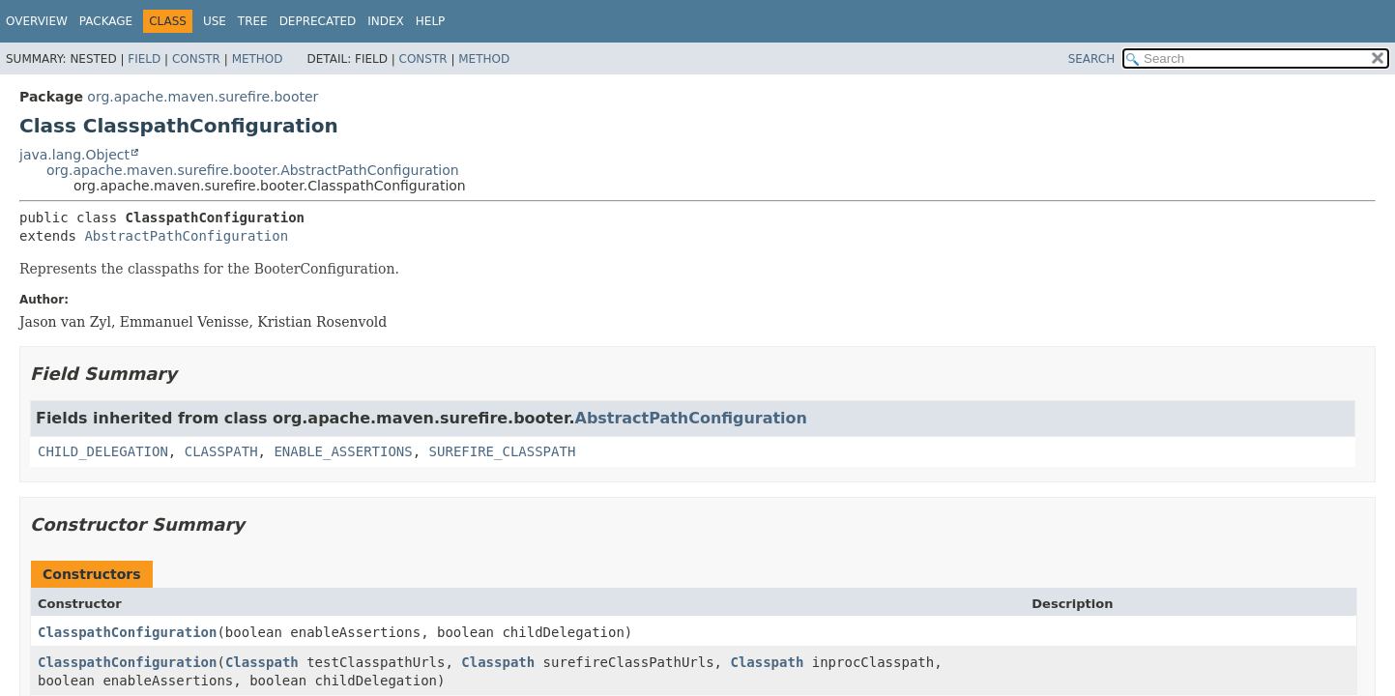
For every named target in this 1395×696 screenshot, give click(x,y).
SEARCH (1092, 59)
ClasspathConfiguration (127, 632)
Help (431, 21)
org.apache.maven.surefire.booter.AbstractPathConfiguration (252, 170)
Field (144, 59)
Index (385, 21)
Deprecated (318, 21)
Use (214, 21)
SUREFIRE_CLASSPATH (502, 451)
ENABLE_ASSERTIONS (343, 451)
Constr (196, 59)
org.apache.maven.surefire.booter (202, 96)
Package (105, 21)
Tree (253, 21)
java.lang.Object (74, 154)
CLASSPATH (221, 451)
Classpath (262, 662)
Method (257, 59)
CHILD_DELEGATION (103, 451)
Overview (37, 21)
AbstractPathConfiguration (186, 236)
